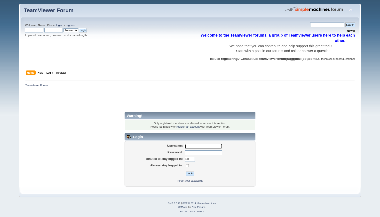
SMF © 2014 (189, 203)
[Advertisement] (112, 101)
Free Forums (198, 207)
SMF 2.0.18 (174, 203)
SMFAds (183, 207)
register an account (187, 126)
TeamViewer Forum (48, 10)
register (70, 25)
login (59, 25)
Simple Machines (206, 203)
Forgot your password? (190, 180)
